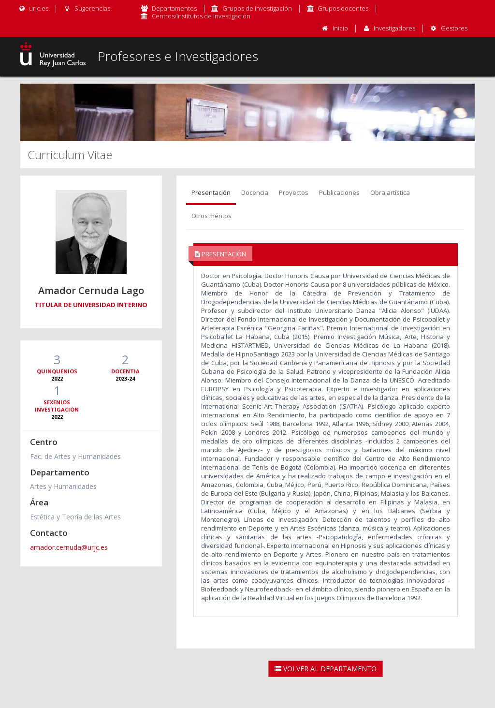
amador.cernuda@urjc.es (69, 547)
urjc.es (33, 8)
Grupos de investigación (257, 8)
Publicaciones (339, 192)
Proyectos (293, 192)
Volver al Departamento (326, 668)
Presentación (211, 192)
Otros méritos (211, 215)
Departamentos (174, 8)
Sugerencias (86, 8)
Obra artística (390, 192)
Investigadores (394, 28)
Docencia (254, 192)
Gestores (454, 28)
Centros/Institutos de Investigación (201, 16)
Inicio (340, 28)
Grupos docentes (343, 8)
